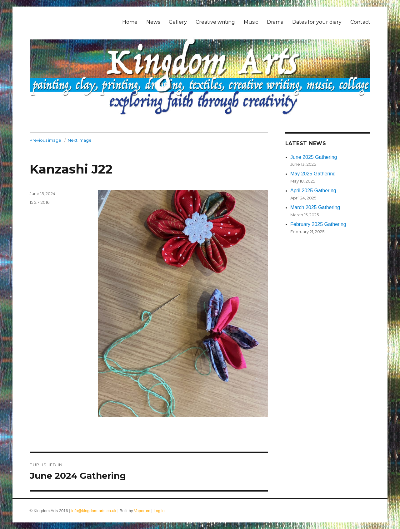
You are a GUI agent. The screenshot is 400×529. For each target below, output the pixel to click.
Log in (158, 510)
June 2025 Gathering (313, 157)
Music (251, 22)
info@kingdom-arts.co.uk (93, 510)
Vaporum (142, 510)
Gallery (178, 22)
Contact (360, 22)
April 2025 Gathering (313, 190)
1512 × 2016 (39, 202)
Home (130, 22)
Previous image (45, 140)
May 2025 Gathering (313, 173)
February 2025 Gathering (318, 224)
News (153, 22)
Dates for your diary (317, 22)
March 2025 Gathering (315, 207)
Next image (80, 140)
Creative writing (215, 22)
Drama (275, 22)
